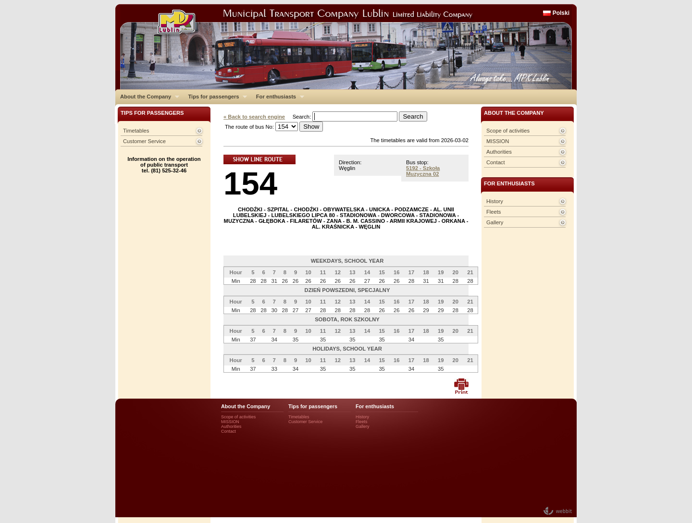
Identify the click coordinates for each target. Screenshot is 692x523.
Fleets (493, 212)
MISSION (497, 141)
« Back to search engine (254, 117)
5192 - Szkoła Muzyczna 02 (423, 171)
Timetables (136, 131)
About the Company (147, 96)
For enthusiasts (277, 96)
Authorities (499, 152)
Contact (495, 162)
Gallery (494, 222)
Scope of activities (508, 131)
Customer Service (144, 141)
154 (250, 183)
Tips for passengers (215, 96)
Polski (561, 13)
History (494, 201)
